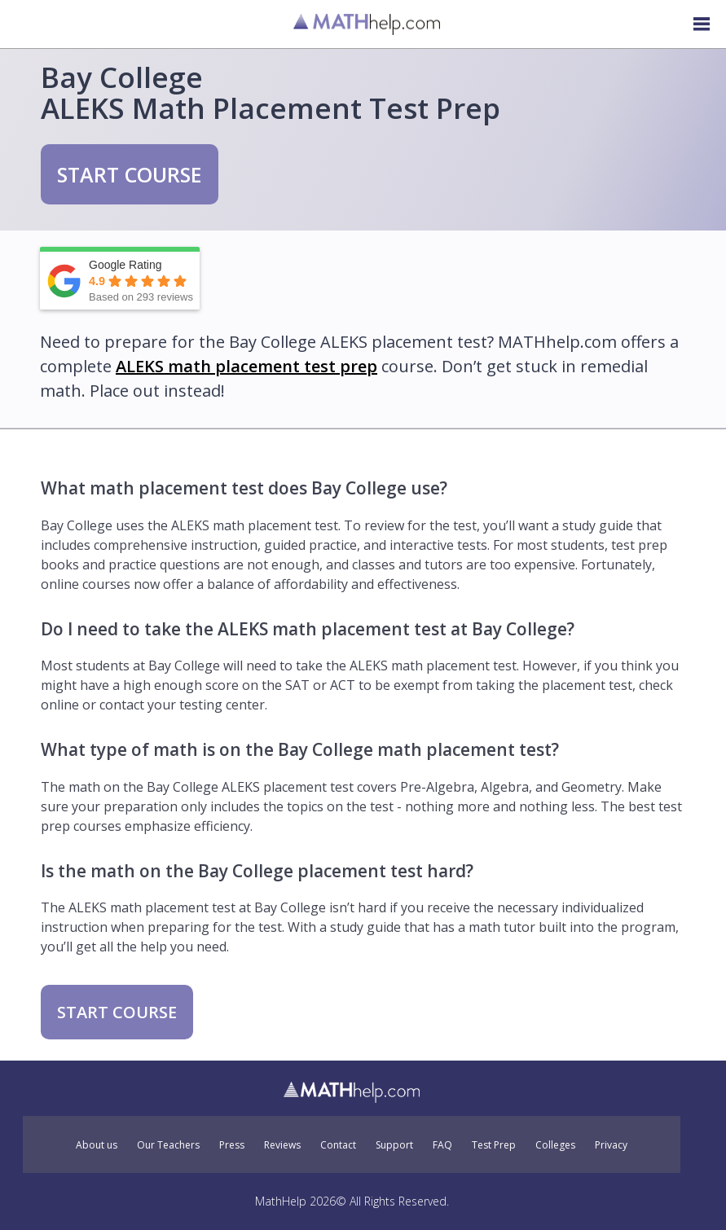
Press (231, 1145)
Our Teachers (168, 1145)
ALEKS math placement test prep (246, 366)
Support (394, 1145)
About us (96, 1145)
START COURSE (129, 174)
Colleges (555, 1145)
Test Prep (494, 1145)
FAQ (442, 1145)
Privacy (611, 1145)
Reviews (282, 1145)
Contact (338, 1145)
